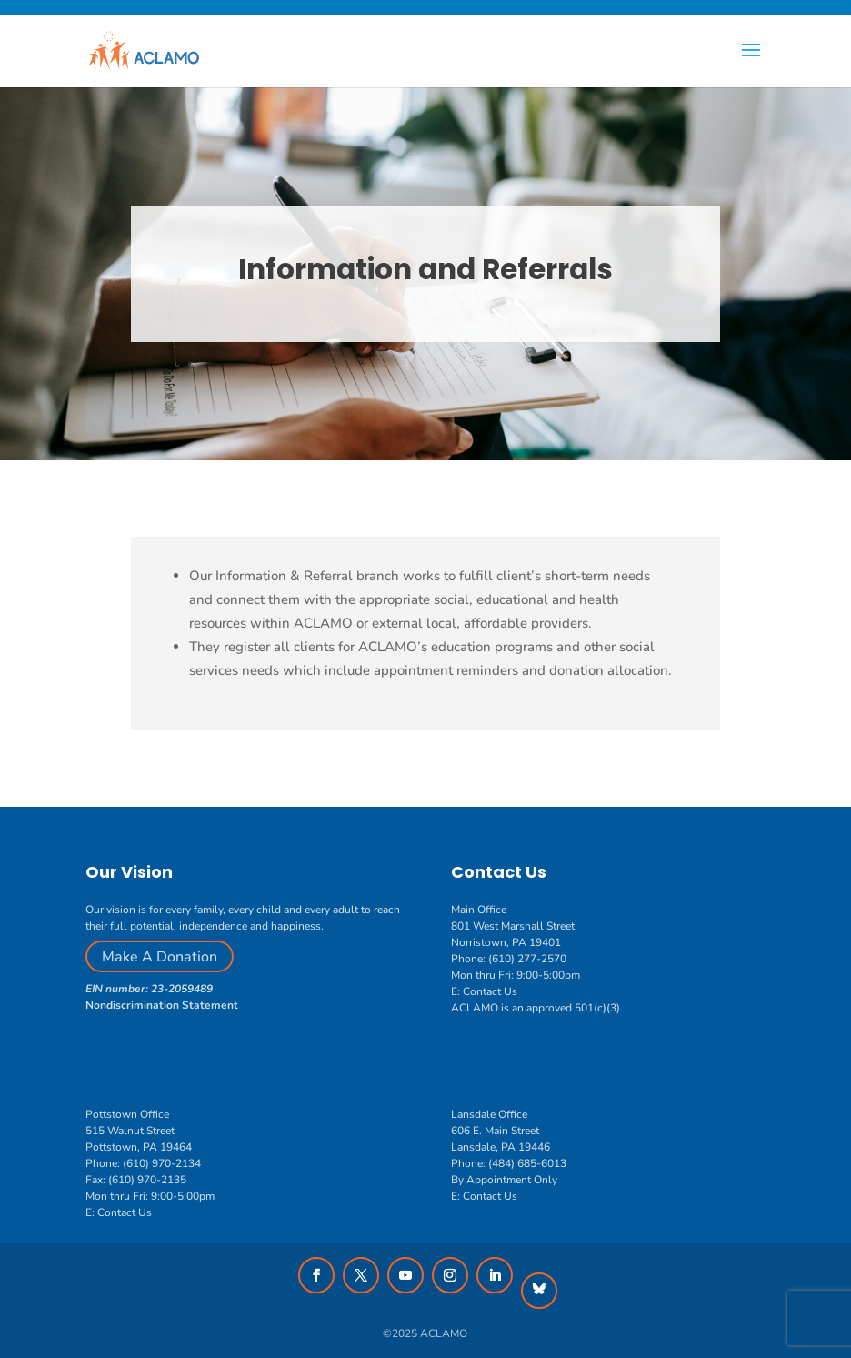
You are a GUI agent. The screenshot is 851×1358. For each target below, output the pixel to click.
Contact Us (490, 991)
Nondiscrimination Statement (161, 1005)
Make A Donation (159, 957)
